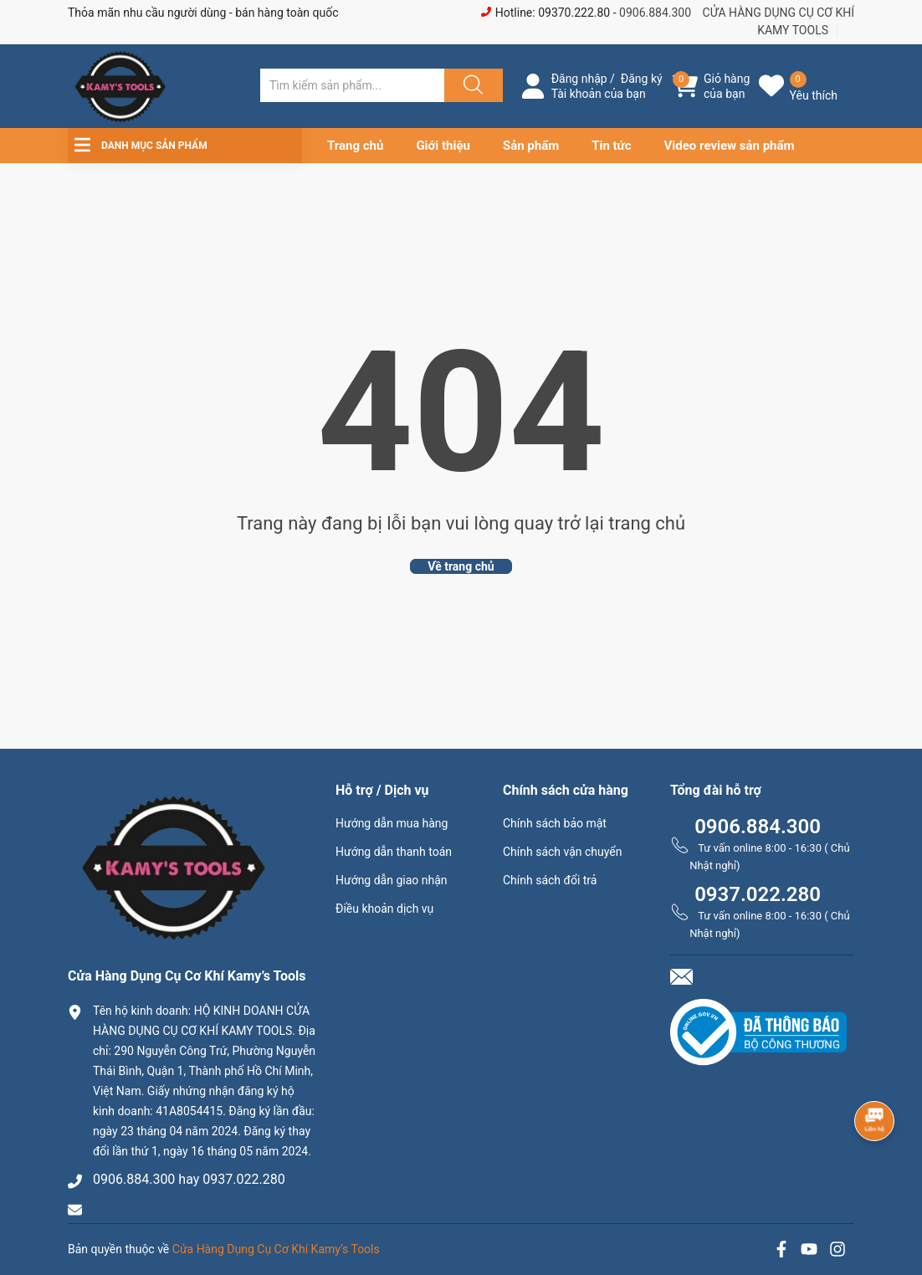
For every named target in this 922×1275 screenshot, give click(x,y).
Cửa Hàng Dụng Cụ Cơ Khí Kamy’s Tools (276, 1249)
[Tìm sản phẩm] (352, 85)
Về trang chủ (461, 566)
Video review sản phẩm (729, 145)
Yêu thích (813, 95)
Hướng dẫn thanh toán (394, 851)
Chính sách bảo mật (555, 823)
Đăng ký (642, 78)
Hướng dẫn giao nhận (392, 880)
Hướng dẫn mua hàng (392, 823)
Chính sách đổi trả (550, 880)
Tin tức (611, 145)
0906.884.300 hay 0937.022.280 (189, 1179)
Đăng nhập (579, 78)
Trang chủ (355, 145)
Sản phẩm (531, 145)
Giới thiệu (443, 145)
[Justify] (471, 85)
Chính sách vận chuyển (562, 851)
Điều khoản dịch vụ (384, 908)
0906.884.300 (655, 12)
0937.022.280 (757, 894)
